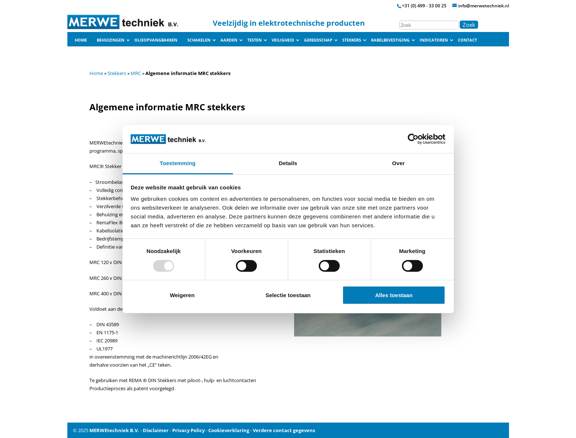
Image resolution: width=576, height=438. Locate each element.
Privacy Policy (188, 430)
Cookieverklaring (228, 430)
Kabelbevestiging (390, 40)
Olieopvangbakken (155, 40)
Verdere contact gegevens (284, 430)
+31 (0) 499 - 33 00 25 (424, 6)
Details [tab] (288, 163)
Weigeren (182, 295)
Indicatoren (434, 40)
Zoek (469, 24)
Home (81, 40)
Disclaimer (156, 430)
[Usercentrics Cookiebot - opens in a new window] (413, 139)
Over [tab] (398, 163)
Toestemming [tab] (178, 163)
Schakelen (199, 40)
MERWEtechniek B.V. (114, 430)
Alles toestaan (394, 295)
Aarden (228, 40)
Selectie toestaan (288, 295)
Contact (467, 40)
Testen (254, 40)
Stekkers (351, 40)
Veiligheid (283, 40)
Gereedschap (318, 40)
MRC (136, 73)
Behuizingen (110, 40)
